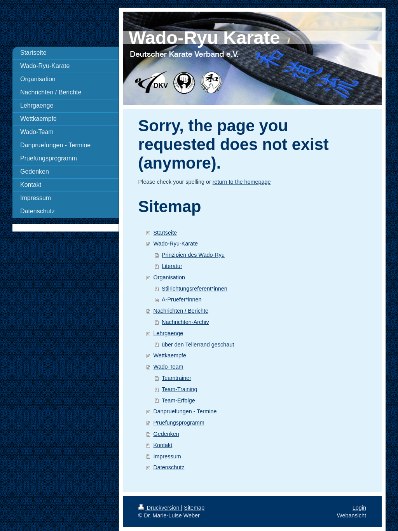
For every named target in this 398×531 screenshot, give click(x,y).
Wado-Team (168, 367)
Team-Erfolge (178, 400)
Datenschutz (168, 467)
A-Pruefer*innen (181, 299)
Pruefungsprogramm (178, 423)
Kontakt (162, 445)
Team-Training (179, 389)
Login (359, 508)
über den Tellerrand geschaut (198, 344)
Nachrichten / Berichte (180, 311)
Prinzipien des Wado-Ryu (193, 255)
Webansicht (351, 515)
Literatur (172, 266)
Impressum (167, 456)
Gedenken (166, 434)
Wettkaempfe (169, 355)
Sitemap (194, 508)
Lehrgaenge (168, 333)
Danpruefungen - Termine (184, 411)
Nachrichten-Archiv (185, 322)
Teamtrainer (176, 378)
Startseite (165, 233)
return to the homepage (242, 182)
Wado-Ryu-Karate (175, 243)
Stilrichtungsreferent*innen (194, 289)
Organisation (169, 277)
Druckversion (159, 508)
